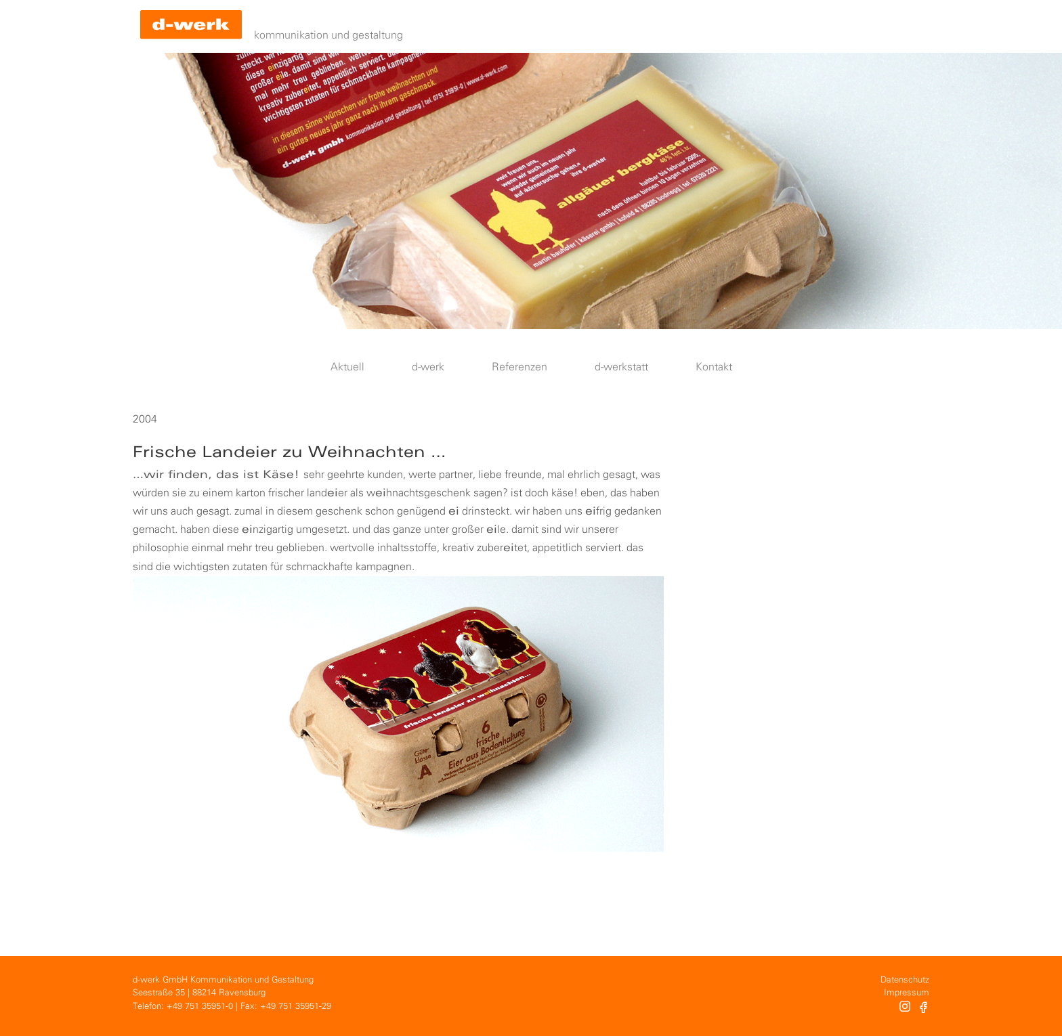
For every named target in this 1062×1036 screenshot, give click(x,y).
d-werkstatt (621, 367)
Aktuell (347, 367)
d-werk (428, 367)
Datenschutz (904, 980)
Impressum (906, 993)
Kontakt (714, 367)
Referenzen (519, 367)
